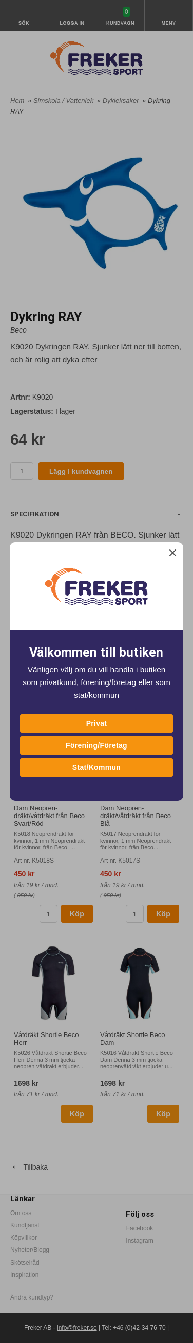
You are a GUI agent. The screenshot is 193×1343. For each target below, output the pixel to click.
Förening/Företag (96, 745)
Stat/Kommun (96, 767)
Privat (96, 723)
